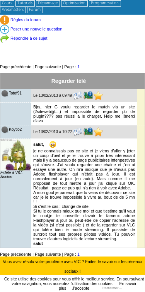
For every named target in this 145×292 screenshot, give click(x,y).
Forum (35, 10)
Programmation (105, 3)
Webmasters (13, 10)
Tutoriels (24, 3)
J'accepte (80, 288)
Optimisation (74, 3)
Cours (7, 3)
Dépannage (48, 3)
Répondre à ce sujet (23, 38)
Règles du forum (20, 19)
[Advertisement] (72, 46)
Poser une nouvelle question (31, 29)
